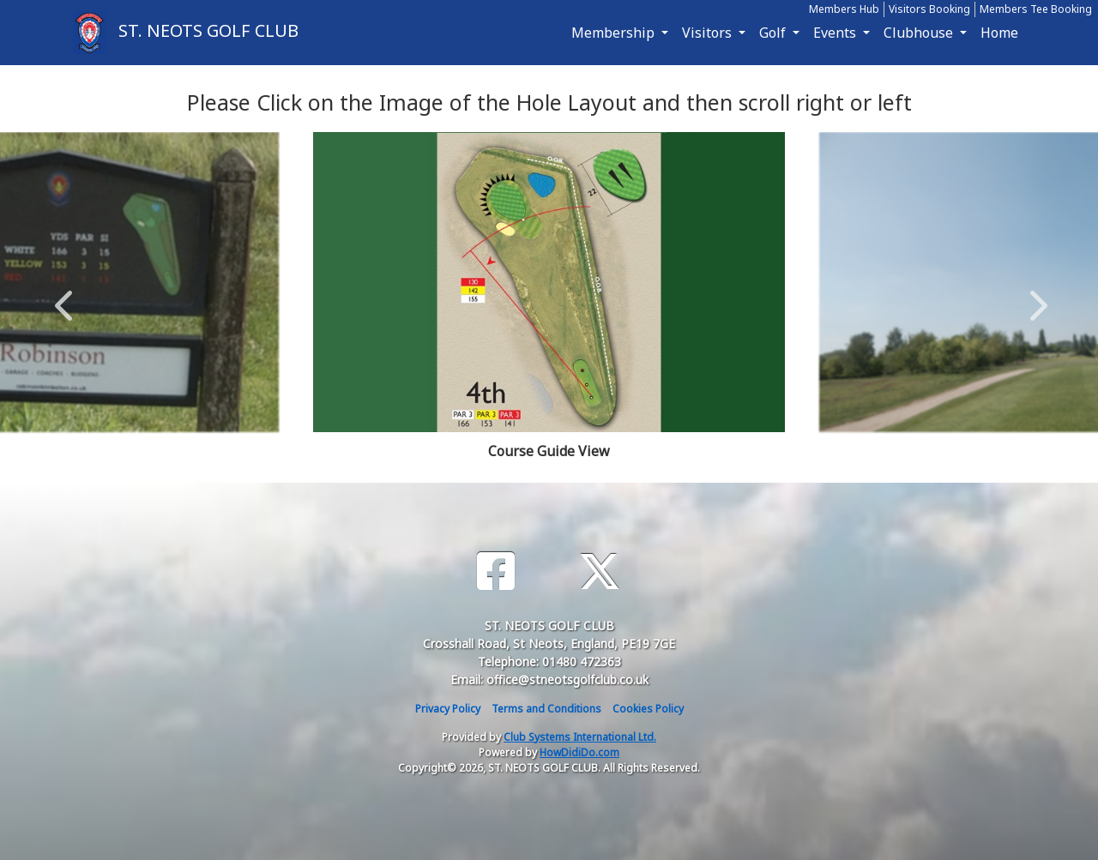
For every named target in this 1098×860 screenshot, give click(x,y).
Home (999, 32)
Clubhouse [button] (920, 32)
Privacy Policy (447, 708)
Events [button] (836, 32)
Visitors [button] (708, 32)
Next (1034, 296)
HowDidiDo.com (579, 752)
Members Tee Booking (1036, 9)
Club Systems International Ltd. (580, 737)
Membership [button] (614, 32)
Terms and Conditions (546, 708)
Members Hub (844, 9)
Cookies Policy (648, 708)
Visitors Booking (929, 9)
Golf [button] (774, 32)
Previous (63, 296)
